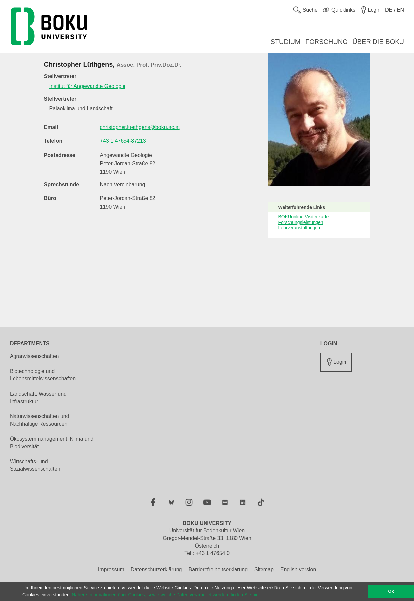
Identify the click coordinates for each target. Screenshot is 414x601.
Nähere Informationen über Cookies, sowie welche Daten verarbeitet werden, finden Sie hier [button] (166, 594)
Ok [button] (391, 591)
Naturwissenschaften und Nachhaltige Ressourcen (39, 420)
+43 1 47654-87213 (123, 141)
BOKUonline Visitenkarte (303, 216)
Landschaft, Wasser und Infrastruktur (38, 397)
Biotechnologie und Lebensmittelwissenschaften (43, 374)
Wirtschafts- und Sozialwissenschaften (35, 465)
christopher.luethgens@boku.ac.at (140, 127)
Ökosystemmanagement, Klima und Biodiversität (51, 442)
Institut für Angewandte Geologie (87, 86)
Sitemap (264, 569)
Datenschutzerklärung (156, 569)
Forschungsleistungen (300, 222)
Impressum (111, 569)
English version (298, 569)
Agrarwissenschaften (34, 356)
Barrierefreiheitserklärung (218, 569)
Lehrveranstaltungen (299, 227)
